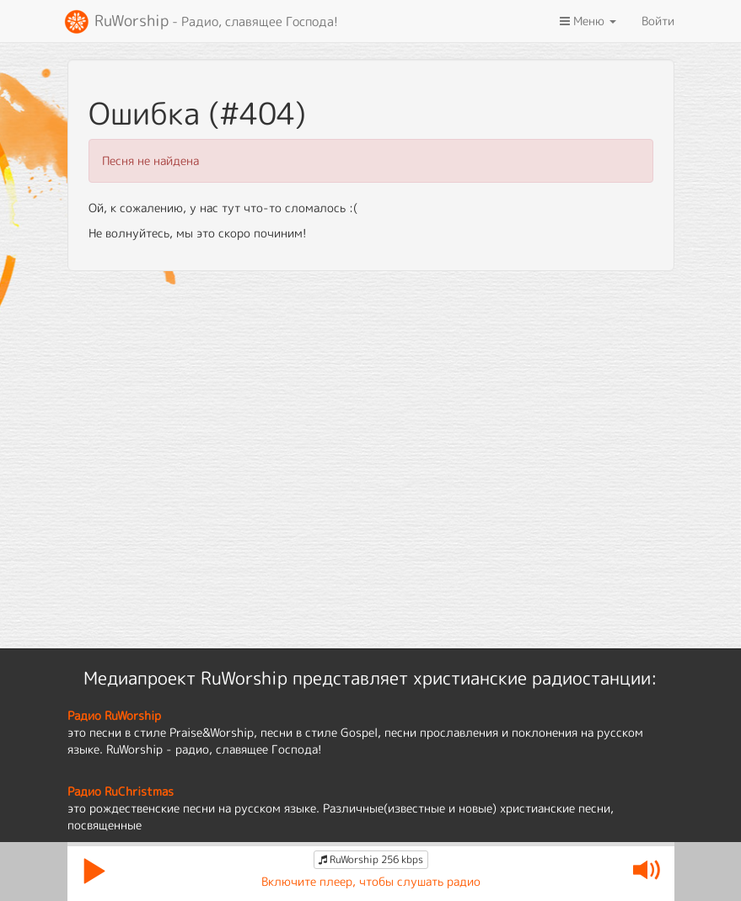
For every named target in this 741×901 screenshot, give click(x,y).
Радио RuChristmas (120, 791)
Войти (658, 21)
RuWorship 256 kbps (371, 859)
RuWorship (200, 21)
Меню (588, 21)
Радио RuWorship (114, 715)
